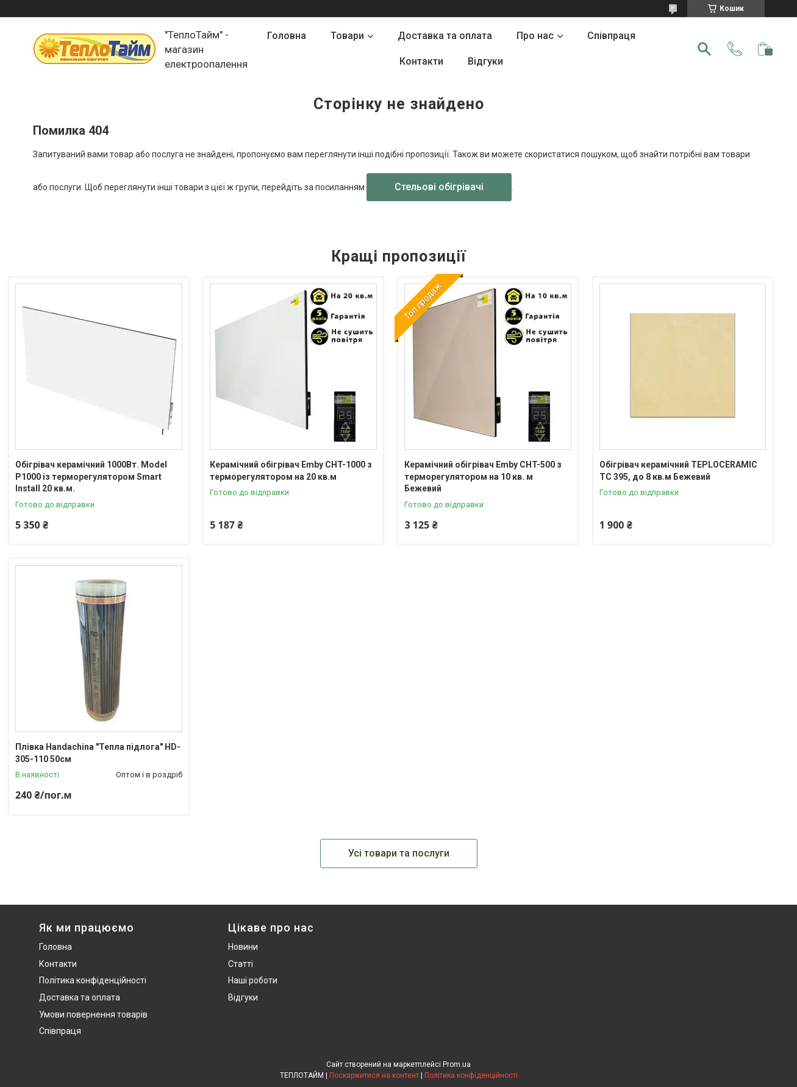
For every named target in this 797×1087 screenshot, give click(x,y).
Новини (243, 947)
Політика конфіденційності (92, 980)
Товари (347, 35)
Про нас (535, 35)
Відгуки (485, 61)
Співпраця (611, 35)
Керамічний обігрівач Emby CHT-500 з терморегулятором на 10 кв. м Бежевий (483, 476)
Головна (286, 35)
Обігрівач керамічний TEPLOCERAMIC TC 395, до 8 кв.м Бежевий (678, 471)
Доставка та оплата (445, 35)
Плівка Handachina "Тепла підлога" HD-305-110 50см (97, 753)
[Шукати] (704, 49)
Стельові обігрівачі (439, 187)
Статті (240, 964)
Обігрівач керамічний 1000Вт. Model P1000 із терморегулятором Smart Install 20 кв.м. (91, 476)
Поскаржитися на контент (374, 1075)
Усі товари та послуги (398, 853)
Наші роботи (252, 980)
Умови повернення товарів (93, 1014)
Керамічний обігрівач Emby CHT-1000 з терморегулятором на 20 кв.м (291, 471)
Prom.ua (457, 1064)
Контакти (421, 61)
